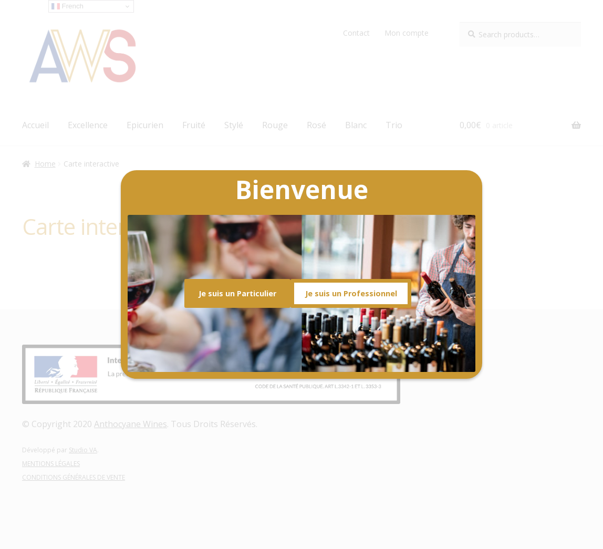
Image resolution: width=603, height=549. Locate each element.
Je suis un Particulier (237, 293)
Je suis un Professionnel (351, 293)
